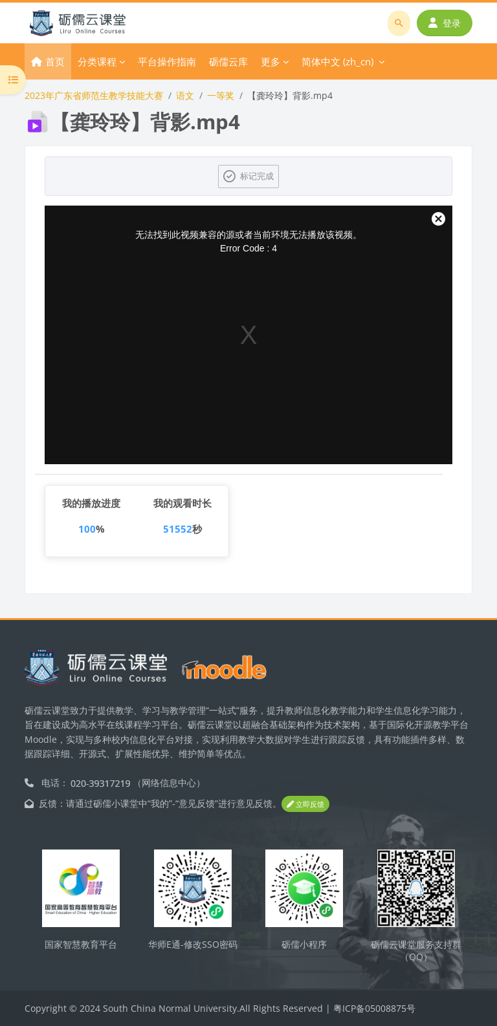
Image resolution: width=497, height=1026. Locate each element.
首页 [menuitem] (55, 61)
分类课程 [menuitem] (97, 61)
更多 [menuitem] (270, 61)
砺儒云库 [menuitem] (228, 61)
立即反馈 (305, 804)
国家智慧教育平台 (81, 944)
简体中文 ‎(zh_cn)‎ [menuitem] (337, 61)
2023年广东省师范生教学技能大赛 (94, 95)
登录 (444, 23)
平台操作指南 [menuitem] (167, 61)
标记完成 (257, 176)
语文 (185, 95)
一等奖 (220, 95)
